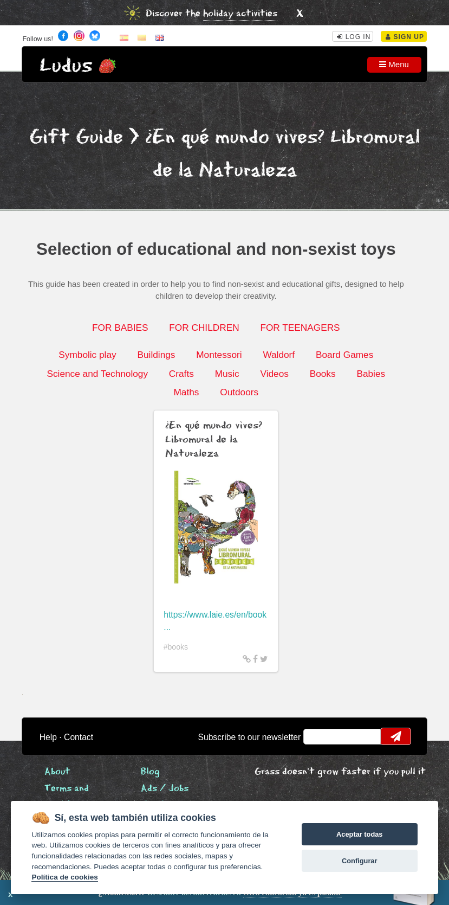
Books (323, 373)
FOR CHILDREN (204, 327)
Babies (370, 373)
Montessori (219, 354)
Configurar (359, 861)
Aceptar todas (359, 834)
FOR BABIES (120, 327)
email (318, 736)
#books (176, 647)
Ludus (66, 66)
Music (227, 373)
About (57, 772)
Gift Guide (76, 137)
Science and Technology (97, 373)
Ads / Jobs (164, 788)
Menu (394, 64)
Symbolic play (87, 354)
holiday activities (240, 14)
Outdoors (239, 392)
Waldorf (279, 354)
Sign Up (405, 37)
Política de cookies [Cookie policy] (64, 877)
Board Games (344, 354)
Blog (150, 772)
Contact (78, 737)
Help (48, 737)
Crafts (181, 373)
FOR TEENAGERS (300, 327)
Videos (274, 373)
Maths (186, 392)
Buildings (156, 354)
